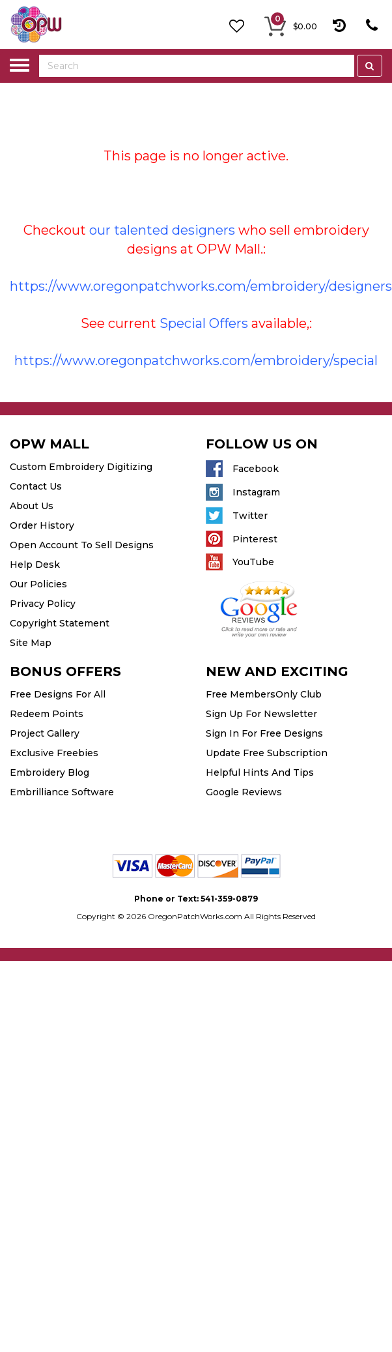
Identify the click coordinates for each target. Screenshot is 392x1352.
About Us (31, 506)
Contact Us (36, 486)
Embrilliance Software (62, 792)
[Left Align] (369, 66)
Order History (42, 525)
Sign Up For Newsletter (261, 714)
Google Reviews (244, 792)
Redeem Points (46, 714)
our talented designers (162, 230)
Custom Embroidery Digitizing (81, 467)
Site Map (30, 643)
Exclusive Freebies (54, 753)
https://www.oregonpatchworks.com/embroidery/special (196, 360)
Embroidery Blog (49, 772)
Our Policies (38, 584)
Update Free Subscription (267, 753)
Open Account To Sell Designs (82, 545)
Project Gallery (44, 733)
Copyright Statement (59, 623)
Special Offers (204, 323)
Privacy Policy (43, 604)
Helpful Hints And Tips (260, 772)
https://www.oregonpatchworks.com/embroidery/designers (201, 286)
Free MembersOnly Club (264, 694)
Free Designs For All (57, 694)
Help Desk (35, 564)
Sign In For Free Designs (264, 733)
